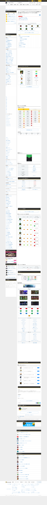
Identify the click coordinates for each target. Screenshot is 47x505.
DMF (32, 314)
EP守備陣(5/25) (11, 4)
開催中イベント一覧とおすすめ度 (9, 59)
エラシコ (34, 165)
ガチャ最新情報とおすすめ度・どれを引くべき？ (11, 16)
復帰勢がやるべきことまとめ (9, 62)
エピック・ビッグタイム (35, 292)
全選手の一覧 (29, 286)
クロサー (7, 137)
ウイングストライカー (35, 321)
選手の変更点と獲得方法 (8, 213)
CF (26, 309)
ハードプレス (23, 327)
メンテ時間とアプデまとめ (9, 50)
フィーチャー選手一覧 (8, 172)
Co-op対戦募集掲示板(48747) (9, 40)
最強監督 (24, 4)
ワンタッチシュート (24, 185)
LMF (21, 311)
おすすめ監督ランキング (8, 81)
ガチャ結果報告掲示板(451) (9, 44)
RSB (38, 314)
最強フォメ (18, 4)
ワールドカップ (33, 4)
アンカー (23, 326)
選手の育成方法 (7, 197)
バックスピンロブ (34, 169)
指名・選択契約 (27, 4)
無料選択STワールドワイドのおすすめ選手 (23, 18)
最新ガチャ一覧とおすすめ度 (9, 53)
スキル (21, 41)
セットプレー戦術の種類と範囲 (9, 244)
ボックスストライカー (23, 320)
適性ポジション (22, 40)
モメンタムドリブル (24, 334)
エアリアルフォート (24, 339)
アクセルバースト (35, 339)
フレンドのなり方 (8, 210)
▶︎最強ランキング (21, 83)
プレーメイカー (34, 326)
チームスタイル (7, 225)
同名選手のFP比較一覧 (8, 184)
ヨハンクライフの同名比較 (22, 44)
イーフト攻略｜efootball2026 (21, 416)
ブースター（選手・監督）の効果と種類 (10, 181)
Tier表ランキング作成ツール (9, 66)
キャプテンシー (34, 175)
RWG (38, 309)
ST (32, 309)
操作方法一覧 (7, 235)
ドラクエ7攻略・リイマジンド (15, 485)
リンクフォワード (8, 121)
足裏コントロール (23, 186)
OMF (26, 311)
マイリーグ (7, 229)
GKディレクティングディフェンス (35, 340)
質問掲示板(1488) (8, 47)
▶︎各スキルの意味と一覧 (35, 189)
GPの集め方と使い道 (8, 203)
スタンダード (35, 303)
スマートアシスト (8, 238)
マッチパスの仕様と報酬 (8, 216)
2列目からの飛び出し (36, 77)
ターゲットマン (34, 320)
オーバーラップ (7, 155)
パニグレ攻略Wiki (13, 490)
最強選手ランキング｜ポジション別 (11, 14)
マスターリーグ (7, 226)
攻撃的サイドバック (35, 327)
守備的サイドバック (24, 328)
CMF (32, 311)
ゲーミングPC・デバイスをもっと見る (11, 277)
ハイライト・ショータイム (24, 292)
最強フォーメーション (8, 69)
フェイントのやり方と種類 (9, 222)
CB (26, 314)
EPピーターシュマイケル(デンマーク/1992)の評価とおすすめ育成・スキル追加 (11, 19)
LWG (21, 309)
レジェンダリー (20, 26)
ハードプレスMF (7, 143)
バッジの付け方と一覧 (8, 241)
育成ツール (40, 4)
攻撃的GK (7, 156)
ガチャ (8, 4)
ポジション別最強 (8, 75)
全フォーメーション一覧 (8, 162)
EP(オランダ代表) (32, 26)
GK (29, 316)
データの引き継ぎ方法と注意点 (9, 219)
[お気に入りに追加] (31, 2)
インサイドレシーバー (8, 125)
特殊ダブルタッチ (35, 334)
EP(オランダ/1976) (26, 29)
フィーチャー (24, 303)
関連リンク (20, 45)
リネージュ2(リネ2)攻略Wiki (33, 490)
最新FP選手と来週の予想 (8, 56)
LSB (21, 314)
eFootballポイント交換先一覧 (9, 206)
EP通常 (26, 26)
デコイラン (23, 321)
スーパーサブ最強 (8, 78)
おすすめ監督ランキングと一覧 (9, 178)
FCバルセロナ (21, 79)
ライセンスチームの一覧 (8, 187)
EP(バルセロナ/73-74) (32, 29)
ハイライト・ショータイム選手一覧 (9, 168)
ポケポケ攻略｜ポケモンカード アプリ (34, 485)
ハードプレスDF (7, 152)
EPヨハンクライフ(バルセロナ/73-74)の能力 (24, 36)
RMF (38, 311)
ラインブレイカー (8, 115)
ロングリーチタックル (23, 340)
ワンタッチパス (34, 168)
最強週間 (21, 4)
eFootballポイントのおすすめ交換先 (10, 72)
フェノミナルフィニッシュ (23, 333)
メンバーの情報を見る (29, 412)
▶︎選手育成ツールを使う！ (29, 278)
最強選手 (15, 4)
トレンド (24, 298)
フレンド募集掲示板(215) (8, 43)
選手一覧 (37, 4)
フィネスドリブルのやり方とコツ (9, 248)
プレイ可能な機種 (8, 232)
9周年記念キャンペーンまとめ (24, 17)
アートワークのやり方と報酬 (9, 247)
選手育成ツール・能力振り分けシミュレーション (11, 21)
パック (30, 4)
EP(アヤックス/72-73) (21, 29)
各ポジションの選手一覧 (8, 175)
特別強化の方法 (7, 200)
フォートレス (35, 333)
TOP (6, 4)
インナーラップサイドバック (35, 328)
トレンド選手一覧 (8, 171)
